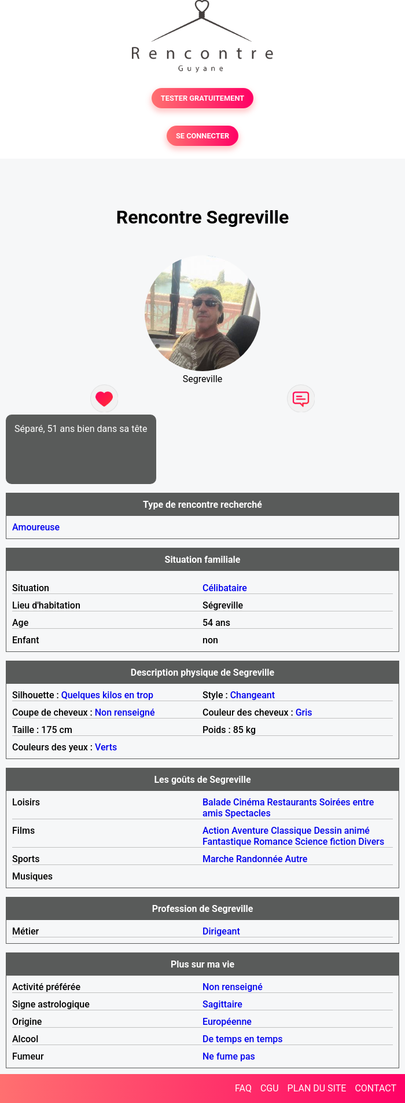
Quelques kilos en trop (107, 695)
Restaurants (292, 802)
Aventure (249, 830)
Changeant (252, 695)
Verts (106, 747)
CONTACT (375, 1088)
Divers (371, 841)
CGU (269, 1088)
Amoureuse (36, 527)
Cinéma (249, 802)
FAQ (243, 1088)
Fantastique (227, 841)
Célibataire (225, 587)
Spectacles (248, 813)
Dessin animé (342, 830)
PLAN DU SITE (317, 1088)
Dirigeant (221, 931)
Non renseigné (125, 712)
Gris (304, 712)
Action (216, 830)
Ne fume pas (229, 1056)
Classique (291, 830)
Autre (296, 858)
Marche (218, 858)
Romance (273, 841)
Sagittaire (222, 1004)
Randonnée (259, 858)
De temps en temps (243, 1039)
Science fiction (325, 841)
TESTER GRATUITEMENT (203, 98)
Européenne (227, 1021)
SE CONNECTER (202, 135)
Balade (217, 802)
